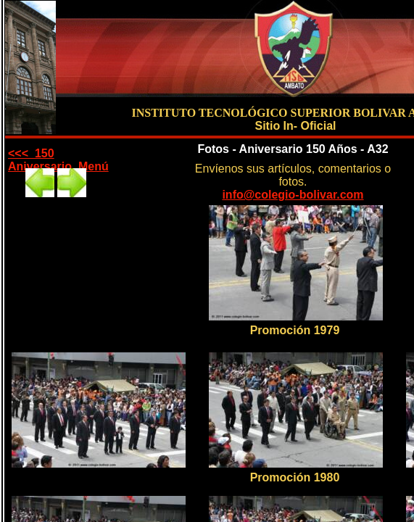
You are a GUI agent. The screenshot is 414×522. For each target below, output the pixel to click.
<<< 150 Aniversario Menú (58, 160)
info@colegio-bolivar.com (292, 194)
